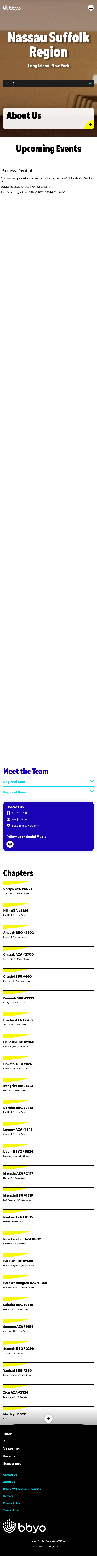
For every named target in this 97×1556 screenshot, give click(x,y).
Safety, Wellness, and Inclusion (22, 1488)
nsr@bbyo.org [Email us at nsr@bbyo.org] (20, 819)
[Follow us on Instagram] (10, 844)
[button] (91, 8)
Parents (9, 1456)
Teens (7, 1434)
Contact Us (10, 1474)
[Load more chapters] (48, 1419)
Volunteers (11, 1449)
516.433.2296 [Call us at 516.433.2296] (20, 812)
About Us (9, 1481)
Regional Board (48, 792)
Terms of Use (11, 1510)
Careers (8, 1496)
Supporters (12, 1463)
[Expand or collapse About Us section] (88, 124)
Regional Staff (48, 782)
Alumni (8, 1441)
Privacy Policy (11, 1503)
